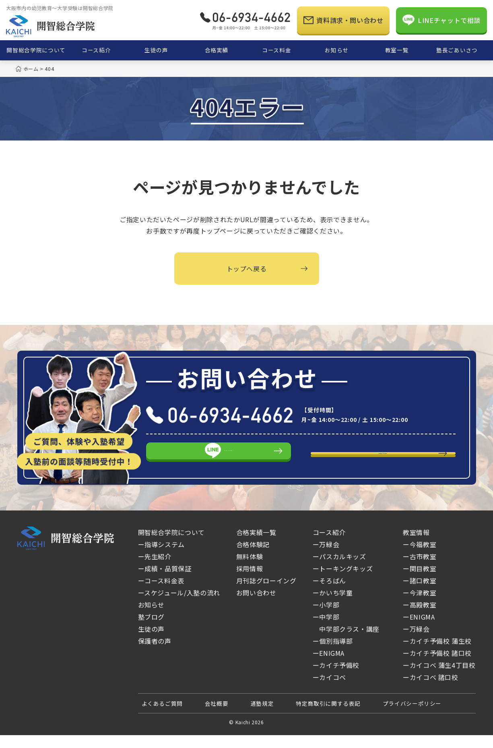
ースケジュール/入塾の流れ (179, 606)
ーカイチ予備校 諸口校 (437, 666)
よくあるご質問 (162, 717)
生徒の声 (151, 642)
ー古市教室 (419, 569)
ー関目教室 (419, 582)
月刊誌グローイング (266, 594)
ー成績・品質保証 (165, 582)
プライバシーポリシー (412, 717)
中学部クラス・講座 (346, 642)
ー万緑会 (341, 557)
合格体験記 (253, 557)
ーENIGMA (328, 666)
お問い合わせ (256, 606)
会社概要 (217, 717)
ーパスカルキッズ (339, 569)
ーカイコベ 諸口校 (430, 690)
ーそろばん (329, 594)
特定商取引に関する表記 (328, 717)
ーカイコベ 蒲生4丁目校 (439, 678)
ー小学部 (326, 618)
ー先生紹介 (154, 569)
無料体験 (249, 569)
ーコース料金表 (161, 594)
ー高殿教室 (419, 618)
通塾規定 (262, 717)
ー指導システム (161, 557)
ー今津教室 (419, 606)
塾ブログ (151, 630)
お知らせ (151, 618)
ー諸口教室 (419, 594)
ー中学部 (326, 630)
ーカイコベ (344, 690)
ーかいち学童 (333, 606)
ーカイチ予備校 (336, 678)
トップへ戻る (247, 268)
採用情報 (249, 582)
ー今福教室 (419, 557)
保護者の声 (154, 654)
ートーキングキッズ (343, 582)
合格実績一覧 (256, 545)
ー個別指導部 (333, 654)
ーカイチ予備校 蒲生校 (437, 654)
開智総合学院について (171, 545)
